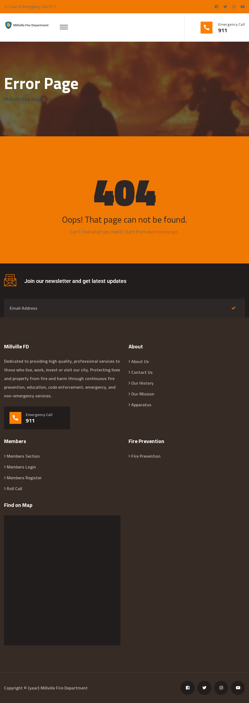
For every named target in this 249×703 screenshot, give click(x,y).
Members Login (21, 467)
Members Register (24, 477)
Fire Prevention (145, 456)
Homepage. (167, 231)
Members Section (23, 456)
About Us (140, 361)
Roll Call (14, 488)
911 (222, 30)
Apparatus (141, 404)
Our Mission (142, 394)
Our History (142, 383)
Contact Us (142, 372)
